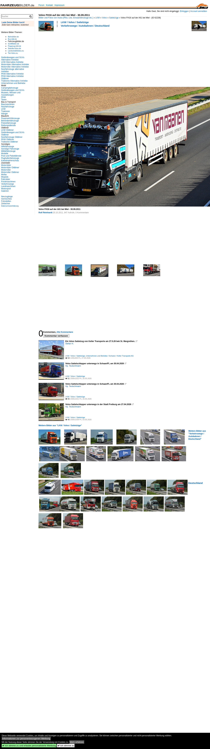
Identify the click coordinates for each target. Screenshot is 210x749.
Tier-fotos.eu (13, 53)
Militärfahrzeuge (8, 151)
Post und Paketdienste (11, 156)
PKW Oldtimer (7, 139)
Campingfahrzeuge (9, 88)
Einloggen (184, 11)
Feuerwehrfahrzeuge (10, 118)
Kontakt (49, 5)
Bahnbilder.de (13, 37)
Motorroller (6, 170)
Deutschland (195, 483)
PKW (3, 97)
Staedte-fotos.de (14, 48)
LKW (97, 18)
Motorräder (6, 165)
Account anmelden (198, 11)
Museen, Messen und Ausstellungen (10, 93)
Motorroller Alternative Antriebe (15, 67)
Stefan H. (69, 343)
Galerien (5, 191)
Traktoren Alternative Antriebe (14, 81)
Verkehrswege (7, 184)
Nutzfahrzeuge (7, 106)
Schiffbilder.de (13, 44)
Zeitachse (5, 203)
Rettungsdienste (8, 125)
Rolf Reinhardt (45, 212)
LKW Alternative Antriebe (12, 62)
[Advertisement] (73, 56)
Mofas (4, 174)
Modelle (4, 153)
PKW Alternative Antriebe (12, 74)
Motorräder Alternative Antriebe (15, 64)
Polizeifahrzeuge (8, 123)
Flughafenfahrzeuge (10, 158)
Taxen (4, 99)
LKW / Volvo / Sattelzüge (75, 22)
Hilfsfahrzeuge (7, 146)
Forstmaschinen (8, 181)
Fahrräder (5, 179)
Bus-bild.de (12, 39)
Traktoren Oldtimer (9, 142)
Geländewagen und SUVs (12, 90)
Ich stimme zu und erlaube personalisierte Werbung (29, 745)
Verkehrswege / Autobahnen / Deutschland (85, 25)
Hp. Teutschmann (73, 366)
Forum (41, 5)
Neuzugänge (7, 196)
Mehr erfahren (77, 742)
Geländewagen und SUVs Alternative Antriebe (12, 58)
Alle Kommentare (64, 332)
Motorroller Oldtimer (10, 172)
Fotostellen (6, 201)
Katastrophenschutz (10, 160)
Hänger (4, 113)
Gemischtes (6, 199)
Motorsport (6, 188)
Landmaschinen (8, 186)
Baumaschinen (7, 104)
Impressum (59, 5)
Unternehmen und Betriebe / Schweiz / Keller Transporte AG (109, 356)
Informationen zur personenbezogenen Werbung (26, 738)
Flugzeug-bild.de (14, 46)
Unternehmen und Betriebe (13, 83)
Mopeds (4, 177)
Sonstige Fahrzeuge (10, 149)
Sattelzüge (114, 18)
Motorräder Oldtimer (10, 167)
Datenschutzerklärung (10, 206)
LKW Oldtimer (7, 130)
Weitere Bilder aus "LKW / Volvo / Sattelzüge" (60, 425)
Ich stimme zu (65, 745)
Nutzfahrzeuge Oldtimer (11, 137)
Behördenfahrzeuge (10, 121)
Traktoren (5, 111)
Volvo (104, 18)
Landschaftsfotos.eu (16, 51)
